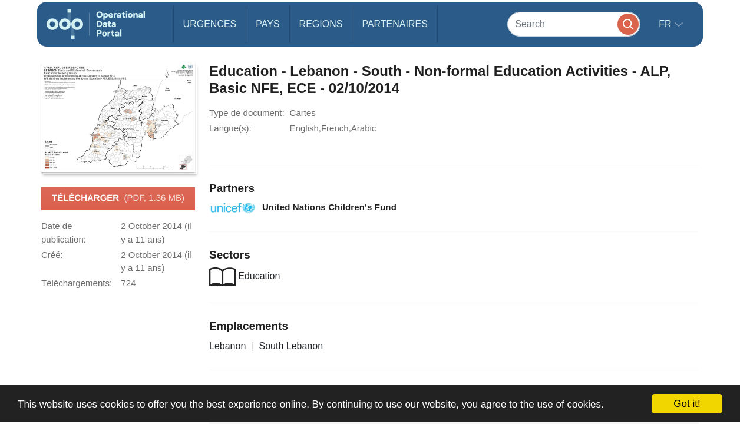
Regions (321, 24)
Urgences (210, 24)
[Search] (573, 24)
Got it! (686, 403)
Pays (267, 24)
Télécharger (118, 198)
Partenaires (394, 24)
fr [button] (666, 24)
